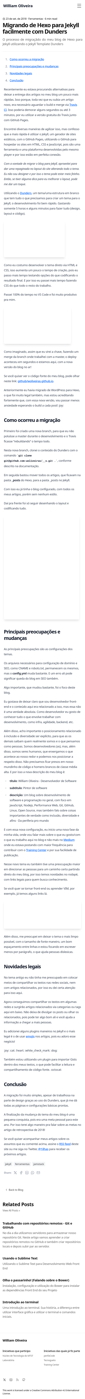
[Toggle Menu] (79, 6)
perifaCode (49, 1355)
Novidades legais (21, 73)
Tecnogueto (50, 1360)
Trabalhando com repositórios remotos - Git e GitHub (37, 1225)
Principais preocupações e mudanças (34, 66)
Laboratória (8, 1360)
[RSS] (17, 1380)
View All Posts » (11, 1210)
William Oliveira (15, 1340)
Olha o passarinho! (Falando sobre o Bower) (36, 1280)
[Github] (24, 1380)
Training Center (36, 850)
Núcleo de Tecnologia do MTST (18, 1355)
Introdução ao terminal (20, 1302)
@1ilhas (43, 1149)
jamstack (38, 1164)
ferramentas (35, 18)
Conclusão (16, 80)
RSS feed (65, 1144)
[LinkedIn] (11, 1380)
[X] (4, 1380)
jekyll (8, 1164)
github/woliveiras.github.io (35, 381)
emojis (30, 1036)
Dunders (25, 193)
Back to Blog (14, 1190)
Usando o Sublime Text (20, 1258)
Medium (69, 840)
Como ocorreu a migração (27, 59)
